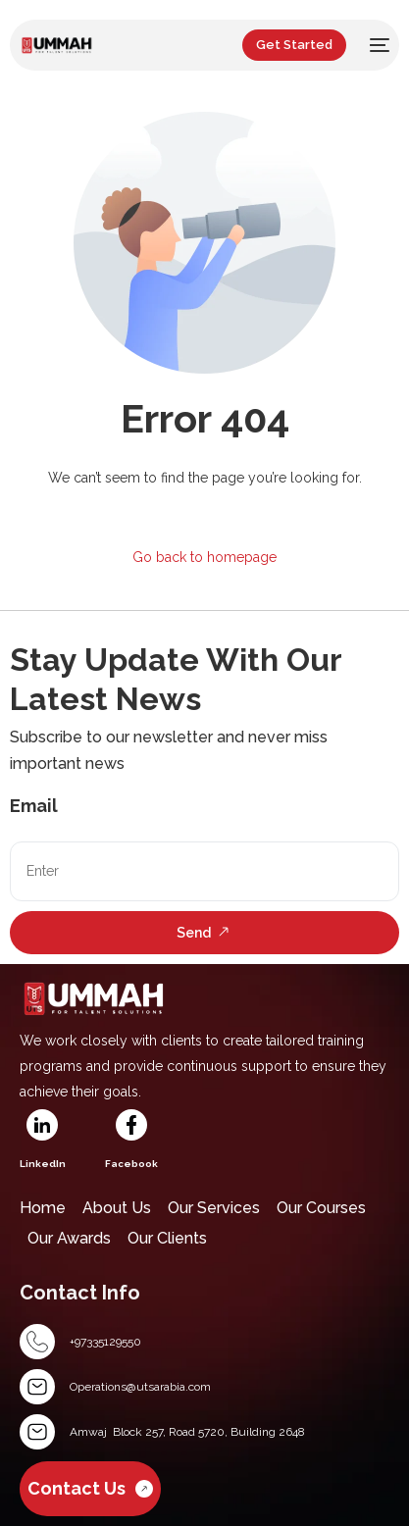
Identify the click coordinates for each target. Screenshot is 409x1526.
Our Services (214, 1207)
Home (43, 1207)
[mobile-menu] (377, 45)
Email (34, 805)
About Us (116, 1207)
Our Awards (69, 1238)
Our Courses (321, 1207)
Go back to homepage (204, 557)
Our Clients (167, 1238)
